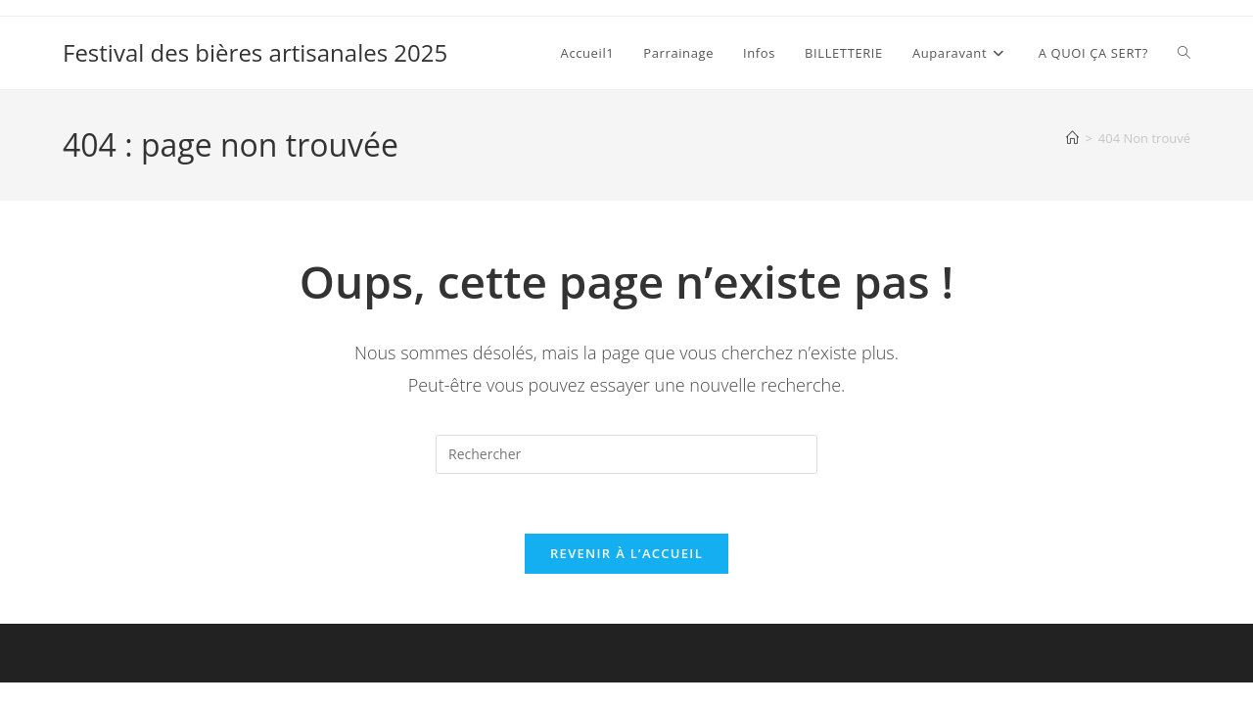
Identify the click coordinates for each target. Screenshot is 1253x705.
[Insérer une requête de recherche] (626, 454)
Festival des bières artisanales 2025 (255, 52)
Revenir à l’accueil (626, 553)
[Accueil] (1072, 138)
